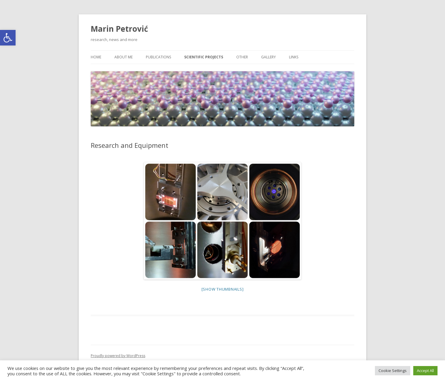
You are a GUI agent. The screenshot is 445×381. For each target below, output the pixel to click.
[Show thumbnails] (223, 289)
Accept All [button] (425, 370)
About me (123, 57)
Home (96, 57)
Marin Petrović (119, 28)
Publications (158, 57)
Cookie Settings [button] (393, 370)
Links (293, 57)
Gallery (268, 57)
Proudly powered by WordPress (118, 355)
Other (242, 57)
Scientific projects (203, 57)
